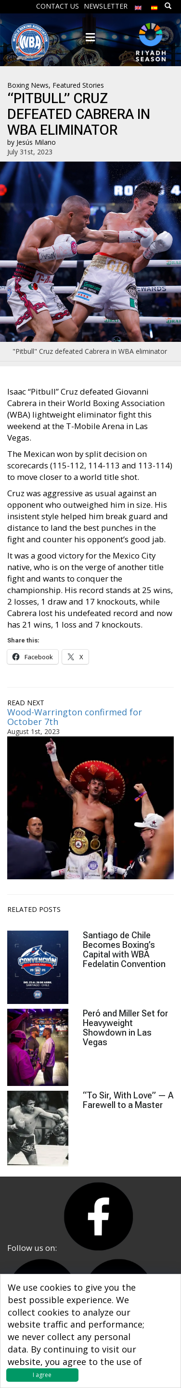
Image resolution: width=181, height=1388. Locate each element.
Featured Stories (78, 85)
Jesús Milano (36, 142)
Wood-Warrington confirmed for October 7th (74, 716)
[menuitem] (138, 5)
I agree (42, 1375)
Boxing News (28, 85)
